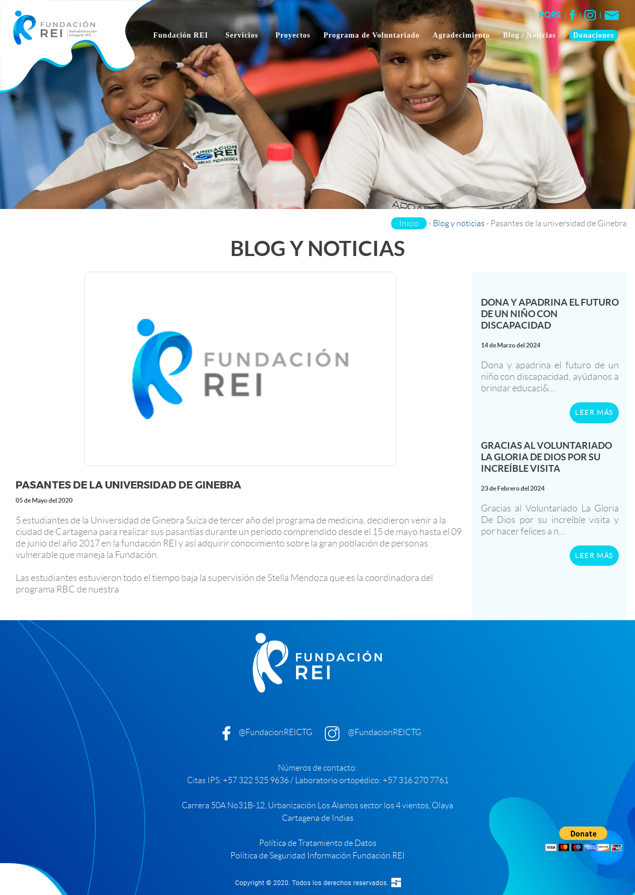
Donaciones (593, 35)
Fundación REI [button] (182, 35)
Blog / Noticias (529, 35)
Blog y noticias (459, 223)
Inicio (409, 223)
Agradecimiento (461, 35)
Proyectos (293, 35)
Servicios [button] (243, 35)
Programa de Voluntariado (372, 35)
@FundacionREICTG (275, 732)
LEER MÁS (594, 412)
